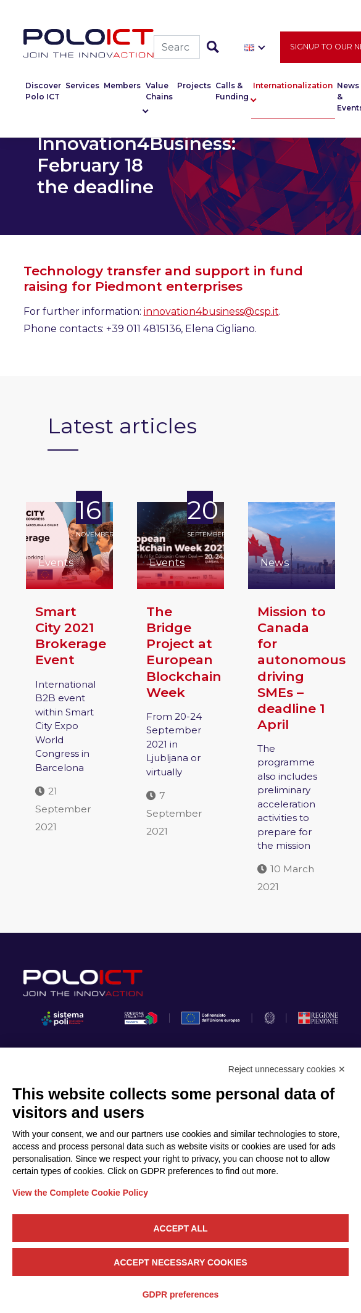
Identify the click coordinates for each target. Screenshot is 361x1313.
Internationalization (293, 86)
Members (122, 86)
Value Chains (159, 91)
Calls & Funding (232, 91)
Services (82, 86)
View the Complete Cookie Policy (80, 1193)
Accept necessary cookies (180, 1262)
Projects (194, 86)
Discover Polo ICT (43, 91)
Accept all (180, 1228)
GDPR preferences (181, 1294)
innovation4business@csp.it (211, 311)
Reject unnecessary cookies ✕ (287, 1069)
